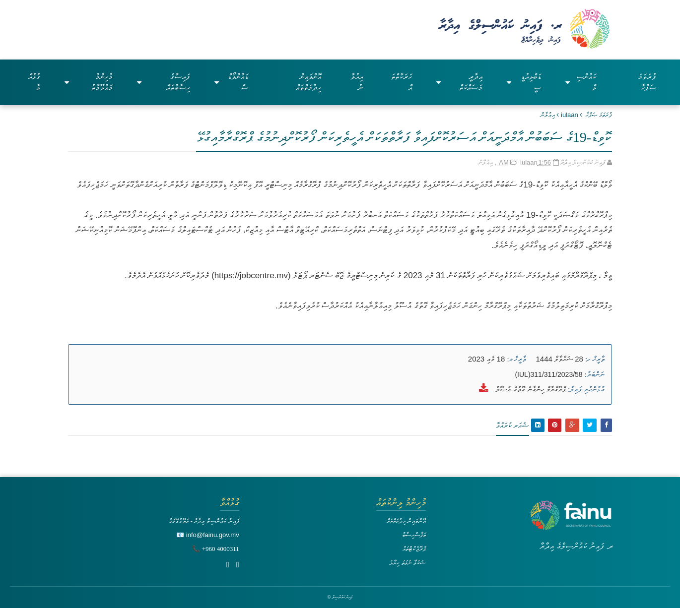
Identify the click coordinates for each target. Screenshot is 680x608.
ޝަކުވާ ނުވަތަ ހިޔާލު (407, 562)
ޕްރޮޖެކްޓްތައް (414, 548)
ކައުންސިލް (580, 82)
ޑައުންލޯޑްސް (231, 82)
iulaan (569, 115)
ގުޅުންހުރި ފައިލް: (586, 389)
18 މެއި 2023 (486, 359)
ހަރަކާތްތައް (401, 82)
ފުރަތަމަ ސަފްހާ (647, 82)
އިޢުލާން (548, 115)
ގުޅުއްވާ (34, 82)
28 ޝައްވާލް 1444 (559, 359)
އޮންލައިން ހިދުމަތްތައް (308, 82)
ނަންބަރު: (595, 374)
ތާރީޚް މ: (516, 359)
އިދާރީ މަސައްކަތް (459, 82)
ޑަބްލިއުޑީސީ (524, 82)
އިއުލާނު (356, 82)
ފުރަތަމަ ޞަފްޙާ (599, 115)
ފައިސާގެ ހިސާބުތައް (163, 82)
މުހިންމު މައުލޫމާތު (89, 82)
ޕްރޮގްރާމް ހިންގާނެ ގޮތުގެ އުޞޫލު (529, 389)
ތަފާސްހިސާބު (414, 535)
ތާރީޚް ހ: (595, 359)
